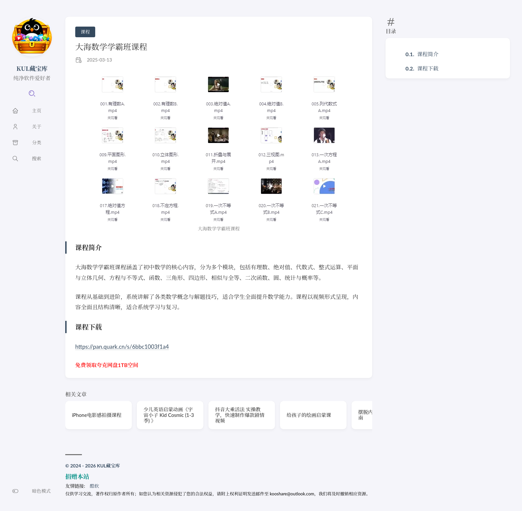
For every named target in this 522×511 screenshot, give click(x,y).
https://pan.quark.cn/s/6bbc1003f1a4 (122, 346)
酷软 (94, 486)
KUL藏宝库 (31, 68)
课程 (85, 32)
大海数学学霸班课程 (111, 47)
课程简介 (427, 54)
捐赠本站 (77, 476)
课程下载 (427, 68)
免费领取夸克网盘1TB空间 (106, 365)
